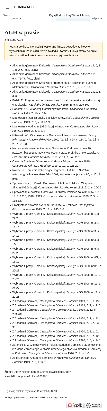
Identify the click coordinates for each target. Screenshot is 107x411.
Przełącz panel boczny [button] (8, 9)
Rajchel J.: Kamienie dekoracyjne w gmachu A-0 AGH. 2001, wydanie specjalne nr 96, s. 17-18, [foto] (56, 174)
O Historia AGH (37, 397)
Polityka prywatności (16, 397)
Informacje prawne (57, 397)
